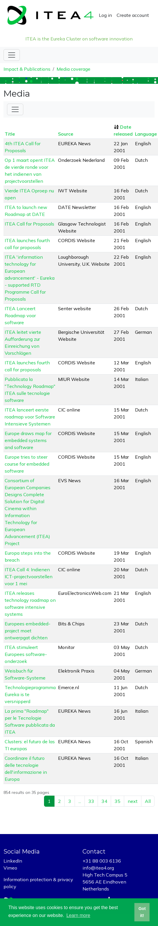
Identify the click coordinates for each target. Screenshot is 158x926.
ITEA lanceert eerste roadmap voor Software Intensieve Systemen (30, 417)
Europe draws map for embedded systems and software (28, 440)
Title (10, 134)
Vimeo (10, 868)
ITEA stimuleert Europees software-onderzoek (26, 654)
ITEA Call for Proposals (29, 224)
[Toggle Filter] (15, 109)
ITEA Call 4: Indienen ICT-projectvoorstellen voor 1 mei (28, 576)
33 (91, 801)
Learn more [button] (78, 915)
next (133, 801)
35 (117, 801)
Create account (133, 15)
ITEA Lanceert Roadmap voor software (20, 315)
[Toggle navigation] (11, 55)
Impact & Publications (26, 69)
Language (146, 134)
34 (104, 801)
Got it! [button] (142, 912)
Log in (105, 15)
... (79, 801)
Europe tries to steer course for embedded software (27, 464)
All (148, 801)
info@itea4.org (98, 868)
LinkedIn (12, 861)
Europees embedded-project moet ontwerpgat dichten (27, 631)
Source (65, 134)
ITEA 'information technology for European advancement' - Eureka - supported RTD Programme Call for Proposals (30, 278)
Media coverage (73, 69)
